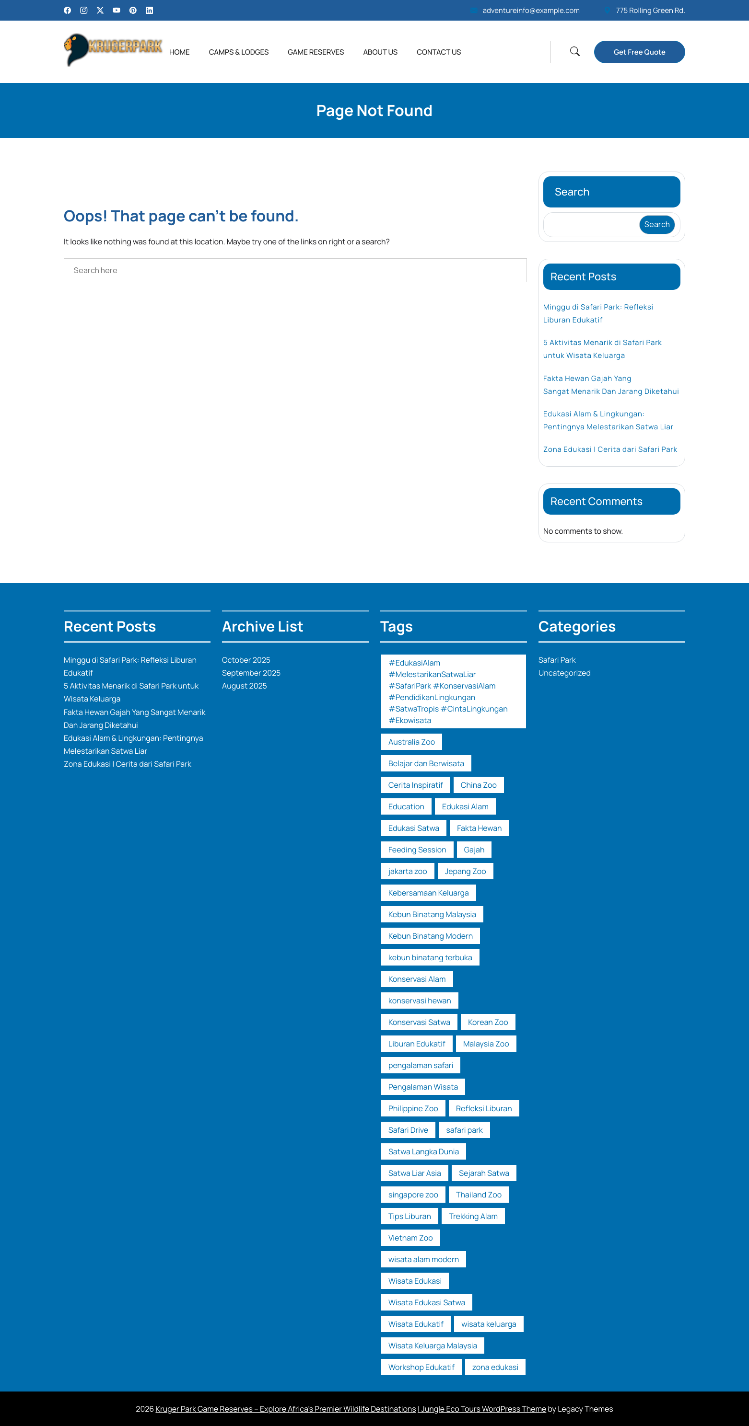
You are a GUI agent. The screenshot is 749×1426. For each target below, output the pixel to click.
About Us (380, 52)
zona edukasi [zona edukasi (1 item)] (495, 1367)
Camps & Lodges (239, 52)
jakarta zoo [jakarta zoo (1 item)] (407, 871)
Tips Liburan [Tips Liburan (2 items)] (409, 1216)
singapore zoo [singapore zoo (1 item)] (413, 1194)
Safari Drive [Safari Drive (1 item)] (408, 1130)
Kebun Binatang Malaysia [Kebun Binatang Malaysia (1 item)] (432, 914)
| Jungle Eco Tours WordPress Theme (482, 1408)
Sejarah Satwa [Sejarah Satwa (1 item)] (484, 1173)
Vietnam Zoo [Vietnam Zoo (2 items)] (410, 1237)
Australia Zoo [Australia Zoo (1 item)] (411, 741)
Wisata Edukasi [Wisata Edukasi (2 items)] (415, 1281)
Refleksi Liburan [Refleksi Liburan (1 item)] (484, 1108)
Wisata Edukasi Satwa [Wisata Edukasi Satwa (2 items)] (426, 1302)
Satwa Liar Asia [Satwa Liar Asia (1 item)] (414, 1173)
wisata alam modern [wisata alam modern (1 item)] (423, 1259)
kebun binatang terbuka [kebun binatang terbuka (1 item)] (430, 957)
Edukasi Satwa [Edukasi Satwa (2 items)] (413, 828)
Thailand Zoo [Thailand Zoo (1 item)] (479, 1194)
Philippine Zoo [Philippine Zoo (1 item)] (413, 1108)
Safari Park (557, 660)
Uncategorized (564, 672)
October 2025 (246, 660)
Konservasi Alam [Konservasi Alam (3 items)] (417, 979)
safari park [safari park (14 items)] (464, 1130)
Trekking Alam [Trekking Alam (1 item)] (473, 1216)
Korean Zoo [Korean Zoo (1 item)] (488, 1022)
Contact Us (439, 52)
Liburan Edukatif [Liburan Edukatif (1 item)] (416, 1043)
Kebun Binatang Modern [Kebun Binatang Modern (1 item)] (430, 936)
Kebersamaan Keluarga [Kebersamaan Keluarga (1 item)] (428, 892)
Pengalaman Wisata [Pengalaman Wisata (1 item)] (423, 1086)
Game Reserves (316, 52)
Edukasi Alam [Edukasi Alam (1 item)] (465, 806)
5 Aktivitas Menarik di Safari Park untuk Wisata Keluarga (602, 348)
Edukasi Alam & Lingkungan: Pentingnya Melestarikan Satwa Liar (608, 420)
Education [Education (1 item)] (406, 806)
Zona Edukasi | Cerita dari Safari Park (610, 449)
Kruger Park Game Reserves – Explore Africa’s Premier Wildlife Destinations (285, 1408)
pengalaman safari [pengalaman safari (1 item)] (420, 1065)
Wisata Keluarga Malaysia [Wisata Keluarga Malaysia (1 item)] (432, 1345)
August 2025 (244, 685)
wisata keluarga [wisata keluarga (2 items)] (488, 1324)
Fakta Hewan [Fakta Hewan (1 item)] (479, 828)
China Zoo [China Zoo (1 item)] (479, 785)
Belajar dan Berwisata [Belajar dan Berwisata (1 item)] (426, 763)
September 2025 (251, 672)
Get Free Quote (640, 52)
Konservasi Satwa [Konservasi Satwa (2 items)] (419, 1022)
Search (572, 191)
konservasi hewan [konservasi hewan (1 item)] (419, 1000)
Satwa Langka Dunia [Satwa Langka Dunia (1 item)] (423, 1151)
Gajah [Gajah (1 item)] (474, 849)
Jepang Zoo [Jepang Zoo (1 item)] (465, 871)
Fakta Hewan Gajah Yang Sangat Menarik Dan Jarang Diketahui (611, 384)
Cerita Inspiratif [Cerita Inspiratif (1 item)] (415, 785)
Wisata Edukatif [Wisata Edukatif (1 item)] (416, 1324)
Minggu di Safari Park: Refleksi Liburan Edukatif (598, 313)
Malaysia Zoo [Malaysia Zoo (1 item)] (486, 1043)
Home (179, 52)
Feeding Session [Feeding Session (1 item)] (417, 849)
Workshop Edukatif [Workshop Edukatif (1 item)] (421, 1367)
